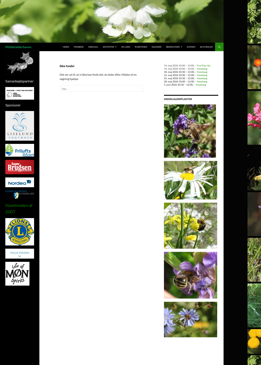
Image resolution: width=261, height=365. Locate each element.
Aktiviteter (108, 47)
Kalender (156, 47)
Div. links (125, 47)
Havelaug (93, 47)
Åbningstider (173, 47)
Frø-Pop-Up (203, 65)
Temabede (79, 47)
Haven (66, 47)
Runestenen (141, 47)
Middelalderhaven (18, 47)
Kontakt (191, 47)
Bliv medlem (206, 47)
